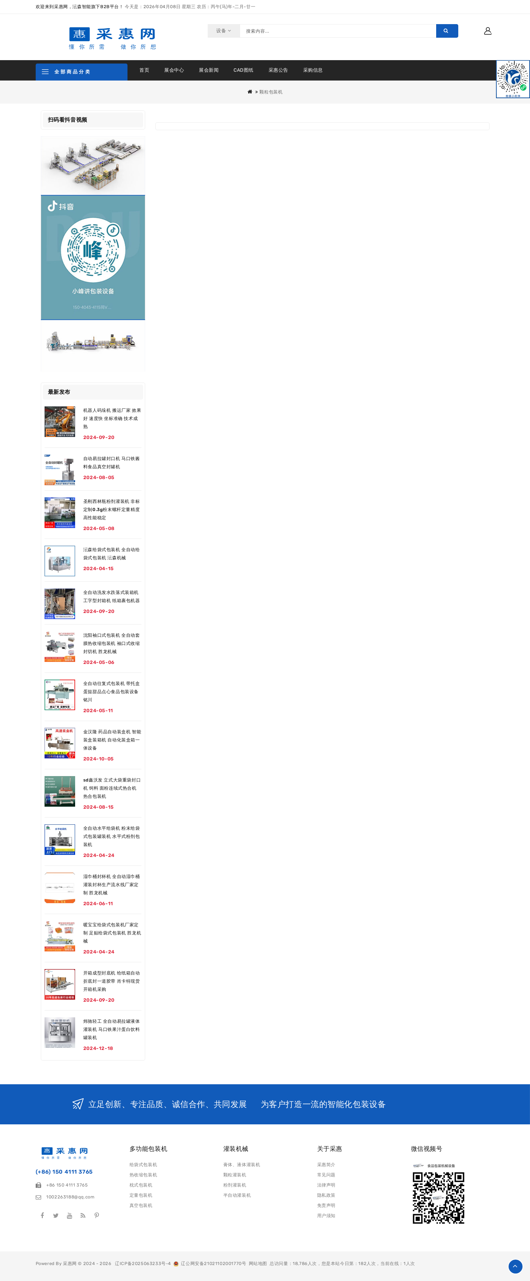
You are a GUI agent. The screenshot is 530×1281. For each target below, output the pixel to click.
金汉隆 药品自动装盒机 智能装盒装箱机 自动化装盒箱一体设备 (112, 740)
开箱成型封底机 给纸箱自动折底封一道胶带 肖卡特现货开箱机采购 (111, 981)
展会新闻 (209, 70)
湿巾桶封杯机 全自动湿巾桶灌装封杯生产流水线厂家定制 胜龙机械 (111, 884)
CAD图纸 (244, 70)
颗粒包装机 (271, 91)
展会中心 (174, 70)
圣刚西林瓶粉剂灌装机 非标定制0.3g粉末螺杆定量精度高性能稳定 (111, 509)
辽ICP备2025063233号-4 (143, 1263)
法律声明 (326, 1185)
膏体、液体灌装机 (241, 1164)
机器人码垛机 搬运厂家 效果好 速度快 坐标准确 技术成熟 (112, 418)
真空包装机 (141, 1205)
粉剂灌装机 (234, 1185)
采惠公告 (278, 70)
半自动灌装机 (237, 1195)
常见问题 (326, 1174)
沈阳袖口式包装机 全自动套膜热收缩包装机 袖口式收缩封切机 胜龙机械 (111, 643)
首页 (144, 70)
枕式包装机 (141, 1185)
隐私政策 (326, 1195)
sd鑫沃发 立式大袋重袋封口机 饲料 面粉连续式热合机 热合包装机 (112, 788)
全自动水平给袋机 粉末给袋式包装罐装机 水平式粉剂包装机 (111, 836)
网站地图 (258, 1263)
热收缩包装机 (143, 1174)
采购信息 (313, 70)
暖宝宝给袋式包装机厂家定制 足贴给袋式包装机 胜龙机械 (112, 933)
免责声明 (326, 1205)
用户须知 (326, 1215)
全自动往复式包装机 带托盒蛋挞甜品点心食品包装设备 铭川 (111, 691)
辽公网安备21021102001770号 (209, 1263)
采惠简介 (326, 1164)
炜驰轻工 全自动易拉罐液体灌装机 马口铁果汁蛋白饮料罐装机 (111, 1029)
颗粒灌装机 (234, 1174)
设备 (223, 31)
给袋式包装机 (143, 1164)
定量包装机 (141, 1195)
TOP (515, 1266)
